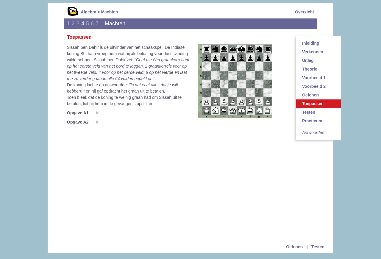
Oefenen (310, 95)
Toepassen (313, 103)
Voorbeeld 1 (314, 77)
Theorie (309, 69)
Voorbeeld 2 (314, 86)
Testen (308, 112)
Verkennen (312, 51)
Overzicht (304, 12)
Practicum (312, 120)
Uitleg (308, 60)
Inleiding (310, 43)
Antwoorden (313, 132)
